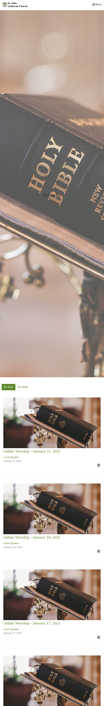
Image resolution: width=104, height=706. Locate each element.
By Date (8, 386)
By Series (23, 386)
